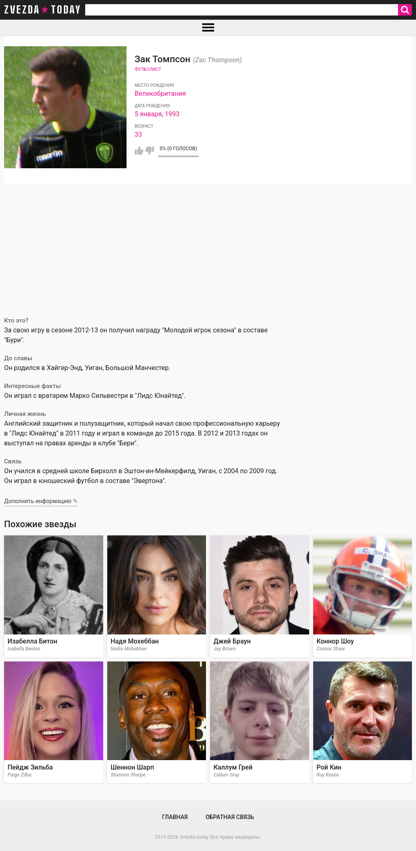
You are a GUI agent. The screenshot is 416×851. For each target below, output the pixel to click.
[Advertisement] (208, 246)
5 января (148, 114)
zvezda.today (194, 837)
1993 (172, 114)
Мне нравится (139, 151)
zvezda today (42, 10)
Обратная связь (230, 817)
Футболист (148, 69)
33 (138, 134)
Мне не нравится (149, 151)
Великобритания (160, 93)
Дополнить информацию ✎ (41, 501)
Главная (175, 817)
